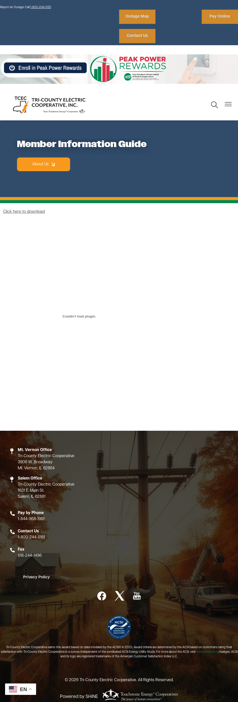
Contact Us (220, 17)
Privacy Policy (35, 558)
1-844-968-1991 (31, 500)
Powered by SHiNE (79, 677)
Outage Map (137, 17)
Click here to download (24, 192)
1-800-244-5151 (40, 7)
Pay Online (178, 17)
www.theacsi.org (207, 632)
